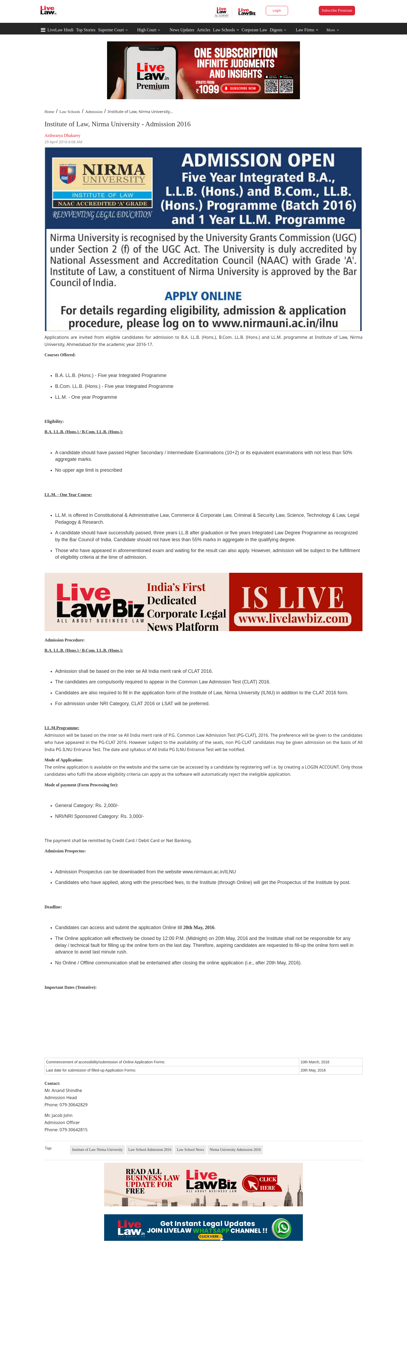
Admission (94, 112)
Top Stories (85, 30)
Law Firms (307, 30)
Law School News (190, 1150)
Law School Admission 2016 (149, 1150)
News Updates (182, 30)
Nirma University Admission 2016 (235, 1150)
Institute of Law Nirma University (97, 1150)
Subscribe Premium (337, 10)
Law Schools (226, 30)
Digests (276, 30)
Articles (203, 30)
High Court (146, 30)
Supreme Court (111, 30)
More (332, 30)
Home (49, 112)
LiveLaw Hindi (60, 30)
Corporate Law (254, 30)
